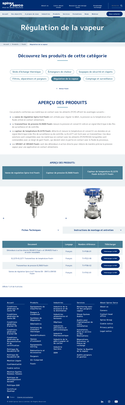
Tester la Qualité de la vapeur (85, 350)
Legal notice (106, 331)
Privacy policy (106, 327)
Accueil (6, 44)
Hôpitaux (58, 322)
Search (121, 6)
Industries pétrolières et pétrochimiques (61, 328)
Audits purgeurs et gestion (84, 356)
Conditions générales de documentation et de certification (14, 341)
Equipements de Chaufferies (37, 308)
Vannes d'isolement (35, 340)
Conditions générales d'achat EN (12, 332)
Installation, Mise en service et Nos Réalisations (84, 333)
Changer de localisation (25, 397)
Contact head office (106, 315)
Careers (103, 310)
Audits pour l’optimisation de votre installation (85, 323)
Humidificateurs (37, 335)
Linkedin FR (102, 402)
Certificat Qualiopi (12, 390)
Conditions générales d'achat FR (12, 324)
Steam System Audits (83, 315)
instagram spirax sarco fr (109, 402)
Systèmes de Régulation (36, 319)
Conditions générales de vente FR (13, 309)
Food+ (24, 44)
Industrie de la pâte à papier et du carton (61, 341)
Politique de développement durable (14, 379)
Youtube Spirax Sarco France (116, 402)
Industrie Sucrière (58, 348)
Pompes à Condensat (35, 313)
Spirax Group (106, 320)
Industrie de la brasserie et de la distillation (61, 309)
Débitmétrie (36, 324)
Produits (15, 44)
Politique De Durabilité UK (13, 356)
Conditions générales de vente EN (13, 316)
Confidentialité (14, 364)
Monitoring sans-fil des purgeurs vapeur (85, 309)
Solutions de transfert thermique (36, 329)
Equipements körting (36, 346)
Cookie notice (13, 368)
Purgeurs (34, 356)
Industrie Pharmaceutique (61, 334)
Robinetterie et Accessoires (37, 351)
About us (104, 307)
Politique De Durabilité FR (13, 350)
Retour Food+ (64, 89)
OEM (56, 353)
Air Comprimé (36, 360)
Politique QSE (13, 385)
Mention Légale (14, 361)
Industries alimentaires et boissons (61, 316)
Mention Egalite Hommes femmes (14, 373)
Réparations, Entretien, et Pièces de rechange (83, 342)
